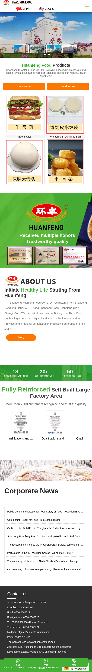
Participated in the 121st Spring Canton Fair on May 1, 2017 (40, 553)
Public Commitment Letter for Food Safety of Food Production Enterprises (45, 511)
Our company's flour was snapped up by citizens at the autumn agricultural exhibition (45, 569)
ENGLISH (47, 9)
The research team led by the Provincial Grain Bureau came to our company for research (45, 544)
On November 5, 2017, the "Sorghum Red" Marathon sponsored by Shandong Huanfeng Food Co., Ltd (45, 528)
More (21, 337)
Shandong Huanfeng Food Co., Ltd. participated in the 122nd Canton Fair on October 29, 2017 (45, 536)
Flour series (24, 86)
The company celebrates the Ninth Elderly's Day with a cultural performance (45, 561)
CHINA (22, 9)
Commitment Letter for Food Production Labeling (34, 519)
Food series (67, 86)
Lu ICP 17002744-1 (13, 667)
